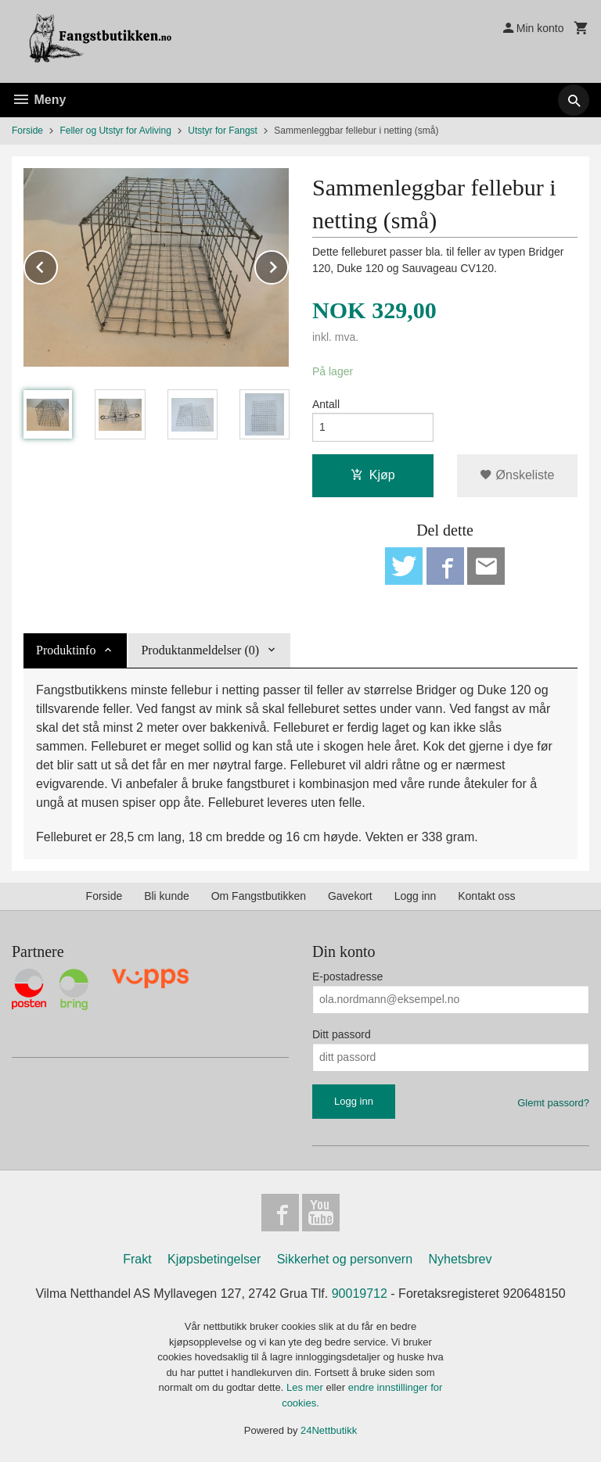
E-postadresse (347, 976)
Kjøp (373, 475)
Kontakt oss (486, 896)
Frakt (137, 1259)
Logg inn (415, 896)
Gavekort (350, 896)
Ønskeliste (517, 475)
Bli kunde (166, 896)
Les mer (306, 1387)
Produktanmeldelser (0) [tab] (200, 650)
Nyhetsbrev (460, 1259)
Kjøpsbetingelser (214, 1259)
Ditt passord (341, 1034)
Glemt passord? (553, 1103)
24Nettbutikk (328, 1430)
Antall (326, 404)
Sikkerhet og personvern (344, 1259)
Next (288, 264)
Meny (39, 99)
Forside (27, 130)
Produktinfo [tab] (65, 650)
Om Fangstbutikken (258, 896)
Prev (57, 264)
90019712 (359, 1293)
